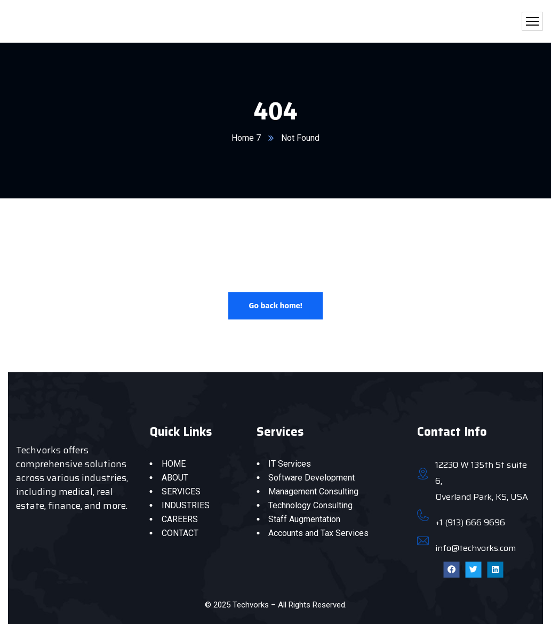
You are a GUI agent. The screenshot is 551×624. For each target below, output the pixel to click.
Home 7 (246, 138)
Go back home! (275, 305)
